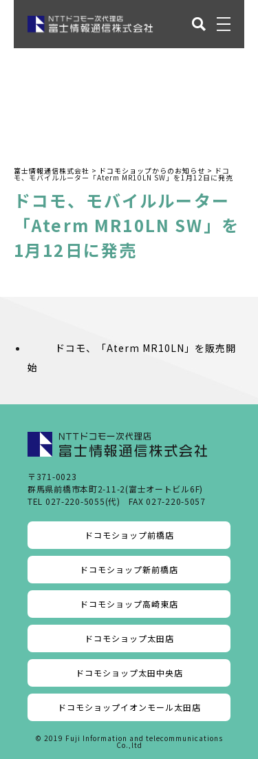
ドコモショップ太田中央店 (129, 672)
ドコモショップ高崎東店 (129, 604)
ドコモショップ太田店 (129, 638)
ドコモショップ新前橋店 (129, 569)
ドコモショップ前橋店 (129, 535)
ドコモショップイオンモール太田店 (129, 707)
